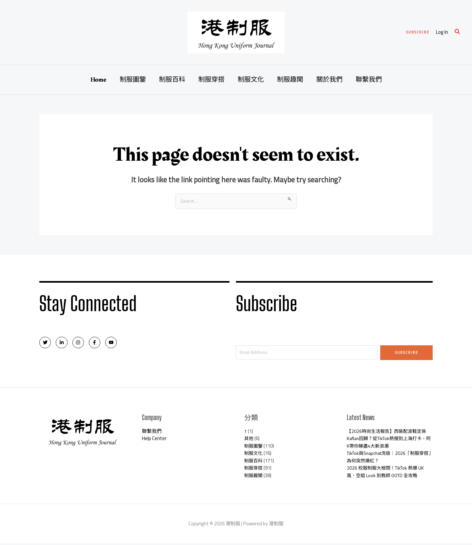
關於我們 (329, 80)
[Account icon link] (442, 32)
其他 (249, 440)
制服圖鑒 (133, 80)
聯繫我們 (369, 80)
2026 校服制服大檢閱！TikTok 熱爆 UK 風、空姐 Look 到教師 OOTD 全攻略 (388, 473)
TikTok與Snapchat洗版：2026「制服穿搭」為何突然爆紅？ (389, 458)
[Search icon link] (458, 32)
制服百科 (172, 80)
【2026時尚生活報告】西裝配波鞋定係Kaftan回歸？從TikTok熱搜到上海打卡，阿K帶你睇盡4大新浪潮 (389, 440)
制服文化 (251, 80)
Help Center (154, 440)
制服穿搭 (211, 80)
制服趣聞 (290, 80)
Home (98, 80)
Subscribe (406, 353)
